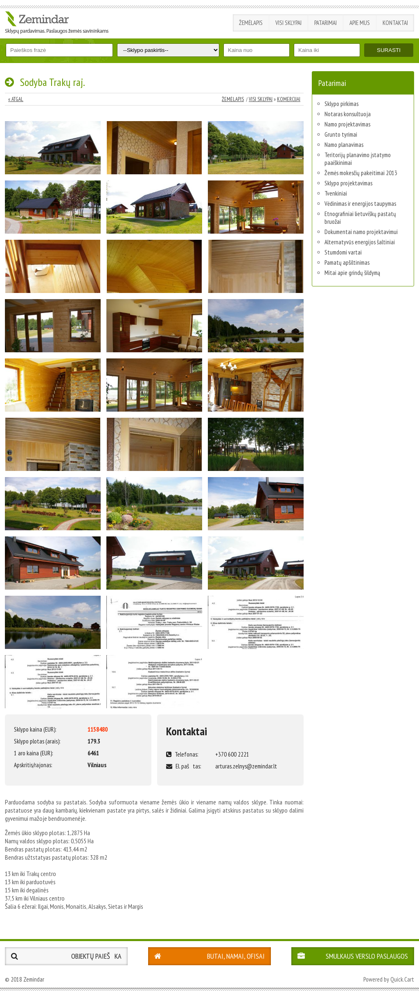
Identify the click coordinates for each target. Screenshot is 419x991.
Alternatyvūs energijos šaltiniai (359, 242)
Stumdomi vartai (343, 252)
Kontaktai (395, 23)
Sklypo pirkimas (341, 104)
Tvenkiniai (335, 193)
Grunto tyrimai (340, 134)
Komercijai (288, 99)
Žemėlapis (251, 23)
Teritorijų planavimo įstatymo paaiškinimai (357, 159)
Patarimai (325, 23)
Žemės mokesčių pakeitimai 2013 (360, 173)
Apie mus (359, 23)
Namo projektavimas (347, 124)
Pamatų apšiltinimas (346, 262)
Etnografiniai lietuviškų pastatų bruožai (360, 217)
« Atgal (15, 99)
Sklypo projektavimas (348, 183)
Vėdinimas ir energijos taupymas (360, 203)
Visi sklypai (288, 23)
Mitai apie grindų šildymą (352, 273)
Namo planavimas (343, 145)
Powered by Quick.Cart (388, 979)
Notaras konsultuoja (347, 114)
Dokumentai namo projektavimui (361, 232)
